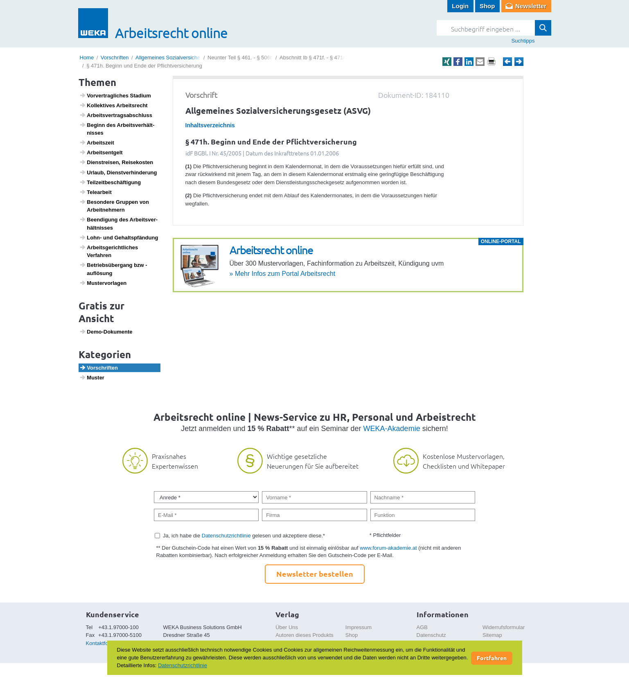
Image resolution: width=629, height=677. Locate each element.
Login (460, 5)
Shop (487, 5)
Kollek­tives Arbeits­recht (113, 105)
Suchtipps (522, 41)
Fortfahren (492, 657)
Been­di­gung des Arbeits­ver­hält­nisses (118, 223)
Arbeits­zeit (96, 142)
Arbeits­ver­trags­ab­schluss (115, 115)
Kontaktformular (105, 643)
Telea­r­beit (95, 192)
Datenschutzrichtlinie (226, 536)
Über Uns (286, 627)
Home (87, 57)
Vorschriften (115, 57)
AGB (422, 627)
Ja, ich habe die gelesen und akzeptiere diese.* (244, 536)
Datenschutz (431, 635)
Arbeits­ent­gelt (101, 152)
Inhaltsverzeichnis (210, 125)
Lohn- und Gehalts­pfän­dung (118, 237)
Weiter (518, 61)
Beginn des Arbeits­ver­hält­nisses (116, 129)
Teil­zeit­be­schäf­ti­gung (110, 182)
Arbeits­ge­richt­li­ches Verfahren (108, 251)
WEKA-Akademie (391, 428)
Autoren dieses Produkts (304, 635)
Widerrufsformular (503, 627)
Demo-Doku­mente (105, 331)
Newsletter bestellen (314, 573)
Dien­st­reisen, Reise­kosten (116, 162)
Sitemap (492, 635)
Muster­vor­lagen (102, 283)
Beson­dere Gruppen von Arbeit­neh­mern (114, 206)
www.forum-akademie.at (388, 548)
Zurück (507, 61)
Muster (91, 377)
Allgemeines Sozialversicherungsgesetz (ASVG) (192, 57)
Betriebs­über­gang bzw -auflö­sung (113, 269)
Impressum (358, 627)
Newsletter (530, 5)
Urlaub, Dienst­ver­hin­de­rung (118, 172)
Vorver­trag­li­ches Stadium (115, 95)
